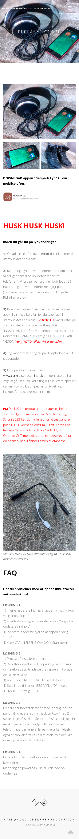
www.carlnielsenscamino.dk (23, 375)
